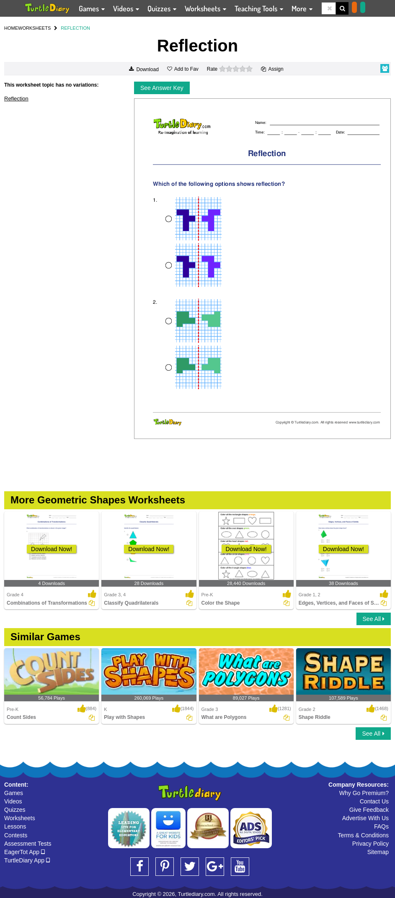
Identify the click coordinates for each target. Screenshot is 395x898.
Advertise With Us (365, 818)
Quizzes (15, 809)
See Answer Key (161, 88)
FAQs (381, 826)
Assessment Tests (28, 843)
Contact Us (374, 801)
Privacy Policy (370, 843)
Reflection (16, 98)
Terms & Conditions (363, 835)
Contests (15, 835)
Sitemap (378, 852)
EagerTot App (24, 852)
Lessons (15, 826)
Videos (13, 801)
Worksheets (19, 818)
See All (374, 619)
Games (13, 793)
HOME (11, 28)
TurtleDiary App (27, 860)
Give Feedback (369, 809)
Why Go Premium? (364, 793)
